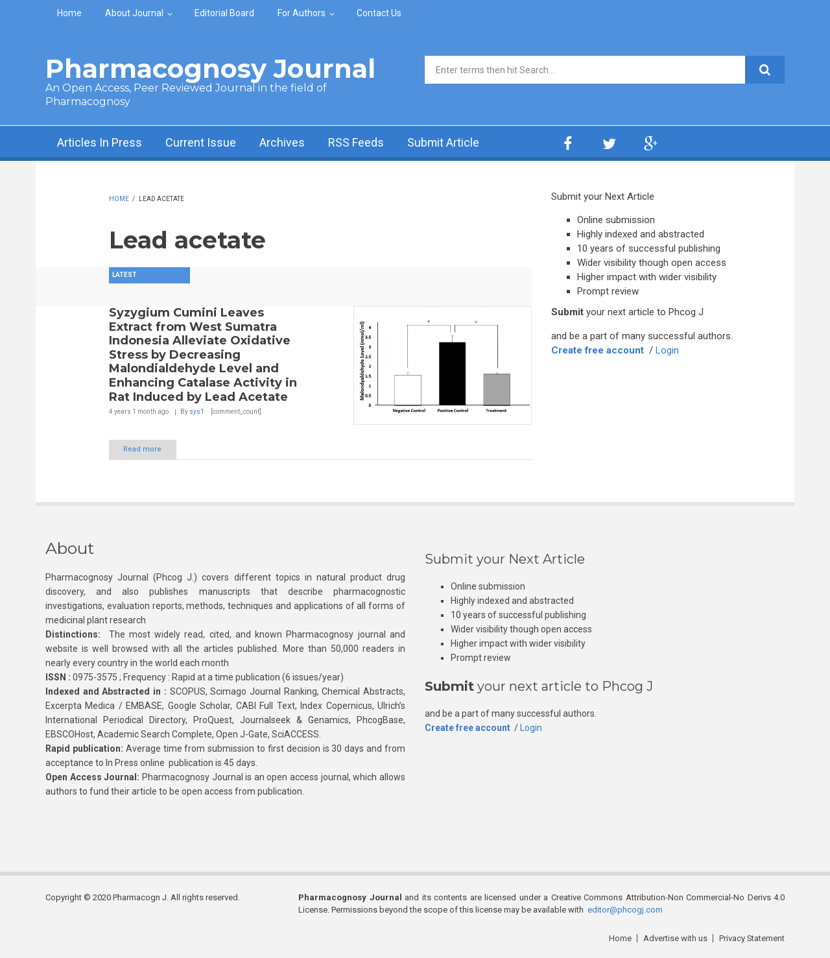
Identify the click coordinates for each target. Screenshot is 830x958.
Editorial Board (224, 13)
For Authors (302, 13)
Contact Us (379, 13)
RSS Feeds (356, 143)
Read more (143, 449)
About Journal (134, 13)
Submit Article (443, 143)
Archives (282, 143)
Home (69, 13)
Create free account (598, 350)
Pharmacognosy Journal (210, 68)
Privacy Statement (751, 938)
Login (668, 350)
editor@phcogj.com (625, 910)
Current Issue (200, 143)
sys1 (196, 411)
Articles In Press (99, 143)
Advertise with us (675, 938)
